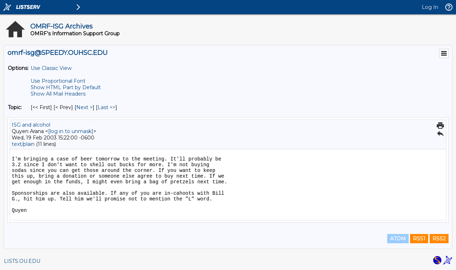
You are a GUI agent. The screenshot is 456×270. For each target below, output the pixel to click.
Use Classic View (51, 68)
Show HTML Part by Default (66, 87)
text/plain (23, 144)
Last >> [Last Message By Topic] (106, 107)
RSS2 (439, 238)
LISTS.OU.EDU (22, 261)
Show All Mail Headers (58, 94)
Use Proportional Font (58, 81)
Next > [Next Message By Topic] (84, 107)
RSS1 (419, 238)
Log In (430, 7)
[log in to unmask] (70, 131)
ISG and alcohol (31, 125)
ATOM (398, 238)
